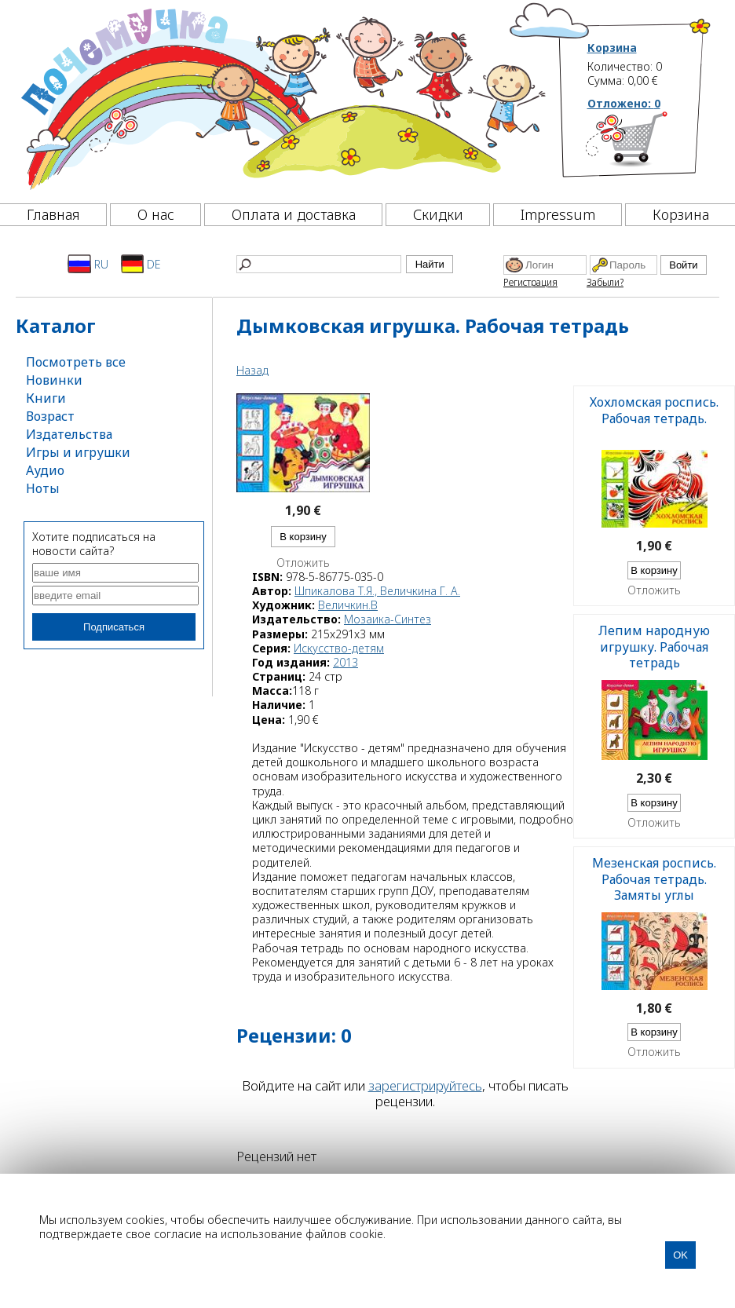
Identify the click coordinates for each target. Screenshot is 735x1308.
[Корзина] (649, 145)
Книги (46, 398)
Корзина (612, 48)
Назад (252, 370)
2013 (345, 662)
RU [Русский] (88, 263)
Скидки (438, 214)
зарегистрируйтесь (425, 1085)
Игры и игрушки (78, 452)
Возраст (50, 416)
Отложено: (623, 103)
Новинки (54, 380)
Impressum (558, 214)
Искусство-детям (339, 648)
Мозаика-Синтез (387, 619)
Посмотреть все (76, 362)
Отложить (303, 563)
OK (680, 1255)
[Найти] (318, 264)
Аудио (45, 470)
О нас (155, 214)
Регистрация (530, 282)
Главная (53, 214)
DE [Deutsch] (141, 263)
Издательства (69, 434)
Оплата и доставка (294, 214)
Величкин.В (348, 604)
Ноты (43, 488)
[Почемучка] (281, 97)
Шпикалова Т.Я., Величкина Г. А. (377, 590)
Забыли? (605, 282)
